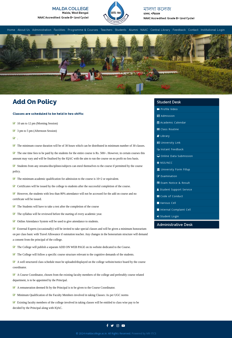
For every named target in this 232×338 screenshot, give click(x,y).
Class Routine (168, 129)
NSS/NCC (165, 162)
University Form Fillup (173, 169)
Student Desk (169, 102)
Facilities (59, 29)
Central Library (160, 29)
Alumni (133, 29)
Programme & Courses (83, 29)
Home (11, 29)
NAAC (144, 29)
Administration (41, 29)
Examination (167, 176)
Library (163, 136)
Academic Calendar (171, 122)
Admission (166, 115)
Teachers (107, 29)
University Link (169, 142)
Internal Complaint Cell (174, 209)
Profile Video (167, 109)
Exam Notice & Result (173, 182)
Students (121, 29)
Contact (193, 29)
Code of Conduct (170, 196)
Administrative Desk (175, 224)
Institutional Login (213, 29)
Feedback (179, 29)
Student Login (168, 216)
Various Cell (166, 203)
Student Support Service (174, 189)
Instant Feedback (170, 149)
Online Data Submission (175, 156)
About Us (24, 29)
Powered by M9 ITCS (144, 333)
